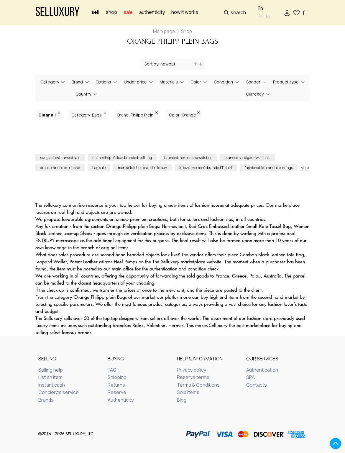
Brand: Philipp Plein (137, 114)
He (261, 17)
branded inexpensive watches (188, 157)
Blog (182, 400)
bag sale (99, 167)
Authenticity (152, 12)
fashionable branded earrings (269, 167)
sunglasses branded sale (60, 157)
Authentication (262, 370)
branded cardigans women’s (247, 157)
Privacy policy (191, 370)
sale (128, 12)
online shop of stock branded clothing (122, 157)
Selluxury (57, 13)
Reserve (117, 392)
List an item (50, 377)
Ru (269, 17)
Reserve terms (193, 377)
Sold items (188, 392)
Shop (111, 12)
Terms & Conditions (198, 385)
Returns (116, 385)
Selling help (50, 370)
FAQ (112, 370)
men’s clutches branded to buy (142, 167)
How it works (184, 12)
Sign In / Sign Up (287, 13)
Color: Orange (184, 114)
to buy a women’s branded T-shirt (205, 167)
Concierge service (58, 392)
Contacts (256, 385)
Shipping (117, 377)
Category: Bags (88, 114)
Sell (95, 12)
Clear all (49, 114)
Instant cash (51, 385)
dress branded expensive (60, 167)
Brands (46, 400)
